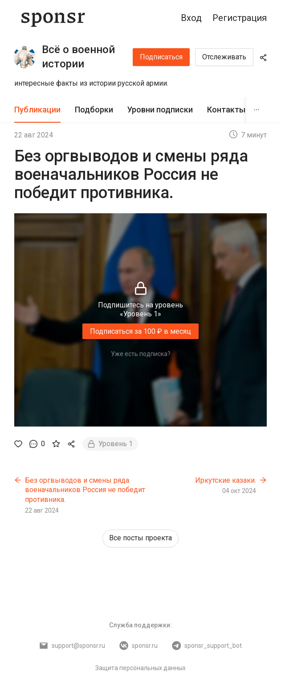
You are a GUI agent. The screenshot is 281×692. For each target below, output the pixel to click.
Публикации (37, 109)
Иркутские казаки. (225, 480)
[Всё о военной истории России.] (24, 57)
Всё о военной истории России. (78, 63)
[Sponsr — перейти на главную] (53, 18)
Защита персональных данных (140, 667)
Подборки (94, 109)
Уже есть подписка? (141, 353)
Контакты (226, 109)
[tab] (37, 110)
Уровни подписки (160, 109)
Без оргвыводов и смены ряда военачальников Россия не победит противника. (85, 490)
